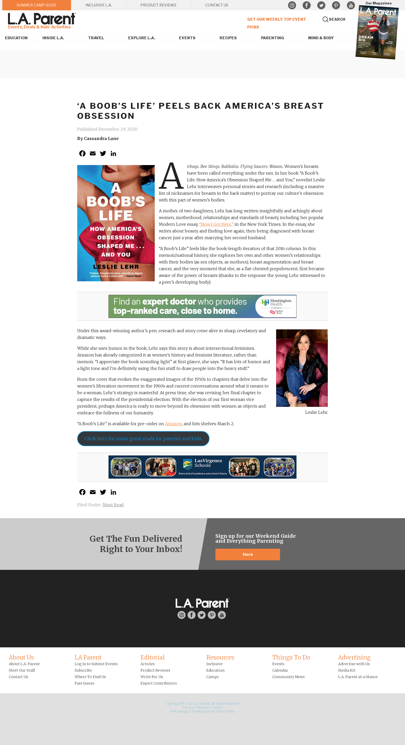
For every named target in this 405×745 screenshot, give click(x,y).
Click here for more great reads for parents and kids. (143, 438)
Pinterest (336, 5)
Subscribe (83, 670)
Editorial (153, 657)
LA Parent (88, 657)
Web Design (179, 711)
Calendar (280, 670)
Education (215, 670)
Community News (288, 676)
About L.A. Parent (24, 664)
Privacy (188, 707)
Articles (148, 664)
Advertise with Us (354, 664)
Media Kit (346, 670)
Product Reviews (155, 670)
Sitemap (202, 707)
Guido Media (225, 711)
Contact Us (18, 676)
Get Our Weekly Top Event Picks (276, 23)
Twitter (321, 5)
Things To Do (291, 657)
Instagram (292, 5)
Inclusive (214, 664)
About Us (21, 657)
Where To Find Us (90, 676)
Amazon (173, 423)
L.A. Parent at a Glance (358, 676)
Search (337, 19)
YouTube (351, 5)
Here (248, 554)
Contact (216, 707)
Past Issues (84, 683)
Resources (220, 657)
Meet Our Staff (22, 670)
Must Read (113, 504)
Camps (212, 676)
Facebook (306, 5)
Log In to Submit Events (96, 664)
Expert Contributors (159, 683)
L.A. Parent (43, 19)
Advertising (354, 657)
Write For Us (152, 676)
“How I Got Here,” (216, 224)
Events (278, 664)
